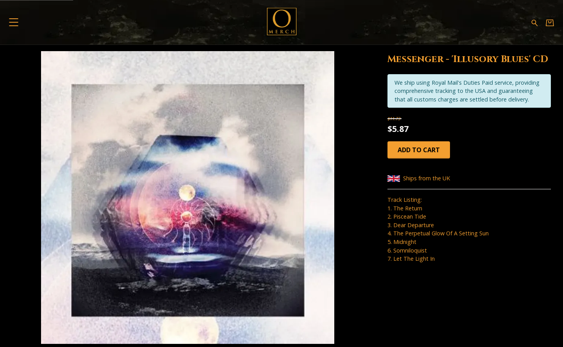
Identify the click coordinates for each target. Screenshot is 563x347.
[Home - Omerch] (281, 22)
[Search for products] (534, 22)
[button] (13, 22)
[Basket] (550, 22)
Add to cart (419, 150)
